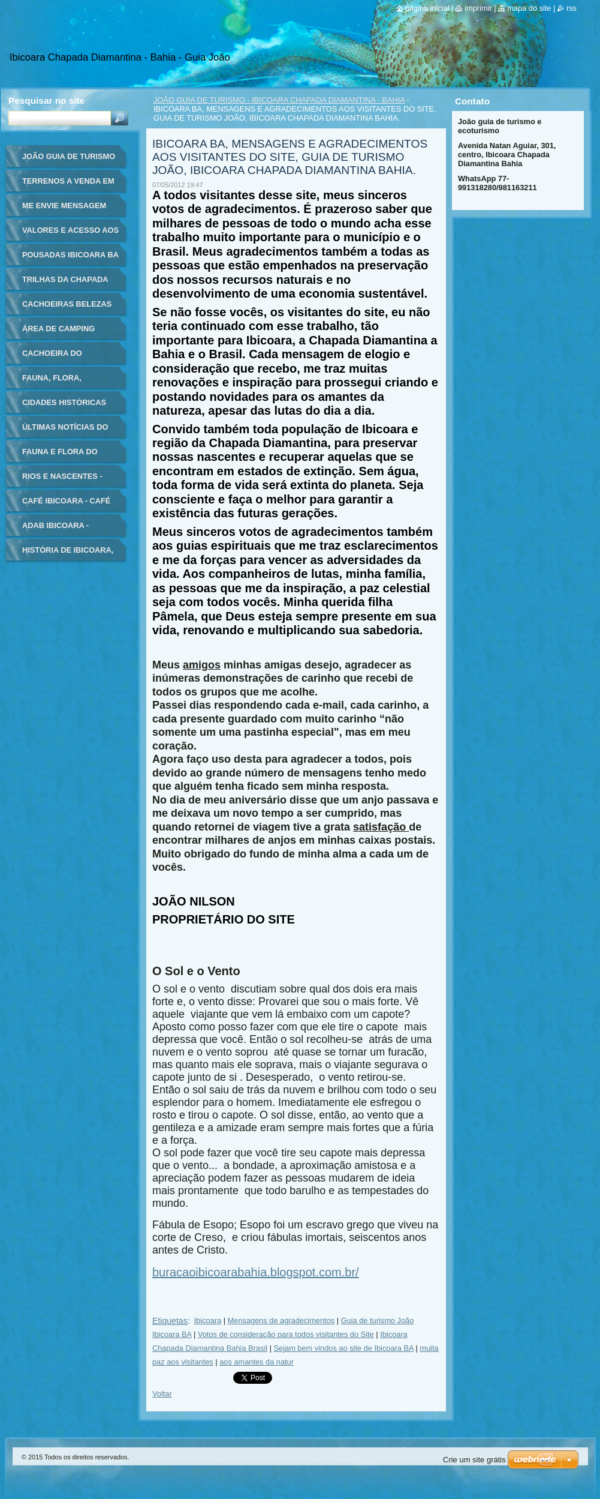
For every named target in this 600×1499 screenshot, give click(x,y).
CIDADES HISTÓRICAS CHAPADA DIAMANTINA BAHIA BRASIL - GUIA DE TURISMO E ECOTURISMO (68, 406)
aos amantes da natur (256, 1361)
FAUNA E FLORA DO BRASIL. (60, 455)
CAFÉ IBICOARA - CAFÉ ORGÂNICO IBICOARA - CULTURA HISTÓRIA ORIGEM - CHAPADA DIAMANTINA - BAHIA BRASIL (66, 505)
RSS (571, 8)
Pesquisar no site (46, 100)
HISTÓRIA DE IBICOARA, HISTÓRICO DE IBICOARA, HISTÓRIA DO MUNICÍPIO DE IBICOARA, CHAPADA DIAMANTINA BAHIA (69, 554)
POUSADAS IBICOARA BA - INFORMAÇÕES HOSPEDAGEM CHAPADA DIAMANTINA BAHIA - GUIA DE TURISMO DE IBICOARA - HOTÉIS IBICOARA (70, 259)
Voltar (162, 1393)
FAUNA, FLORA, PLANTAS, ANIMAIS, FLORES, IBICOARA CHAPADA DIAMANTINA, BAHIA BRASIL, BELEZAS (69, 382)
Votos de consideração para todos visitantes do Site (286, 1334)
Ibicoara (208, 1320)
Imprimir (478, 8)
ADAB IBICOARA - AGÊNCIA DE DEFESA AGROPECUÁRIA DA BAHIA (62, 529)
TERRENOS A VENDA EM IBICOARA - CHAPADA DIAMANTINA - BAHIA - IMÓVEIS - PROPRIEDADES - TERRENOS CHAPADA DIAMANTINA (68, 185)
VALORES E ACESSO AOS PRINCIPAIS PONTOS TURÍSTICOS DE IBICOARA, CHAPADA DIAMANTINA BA (70, 234)
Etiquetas (170, 1321)
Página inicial (427, 8)
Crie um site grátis (474, 1459)
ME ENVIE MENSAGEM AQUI (64, 209)
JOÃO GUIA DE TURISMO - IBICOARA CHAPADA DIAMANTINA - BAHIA (279, 99)
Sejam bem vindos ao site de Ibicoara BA (344, 1348)
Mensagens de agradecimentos (281, 1320)
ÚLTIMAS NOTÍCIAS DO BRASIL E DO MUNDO (65, 431)
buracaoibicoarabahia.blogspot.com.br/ (255, 1272)
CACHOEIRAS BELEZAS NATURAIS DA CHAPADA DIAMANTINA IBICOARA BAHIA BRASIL (68, 308)
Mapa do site (529, 8)
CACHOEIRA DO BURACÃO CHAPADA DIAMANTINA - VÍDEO (61, 357)
